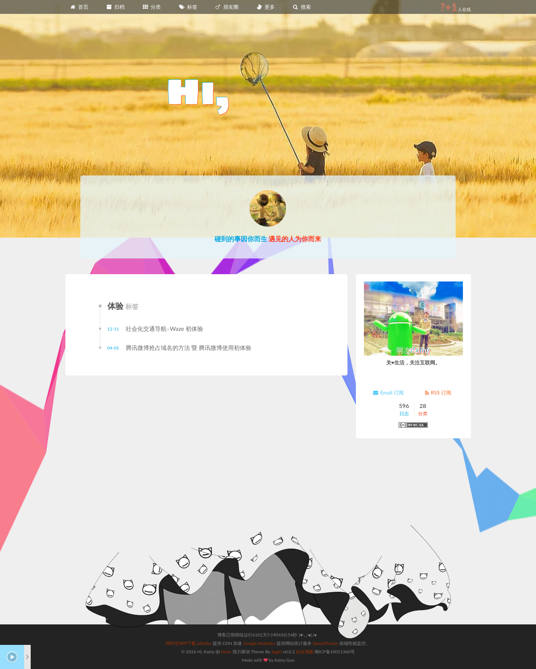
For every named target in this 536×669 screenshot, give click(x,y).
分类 (151, 7)
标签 (187, 7)
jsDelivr (204, 643)
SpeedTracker (325, 643)
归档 (115, 7)
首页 (79, 7)
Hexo (226, 651)
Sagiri (276, 651)
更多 (265, 7)
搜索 (301, 7)
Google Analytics (259, 643)
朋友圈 (226, 7)
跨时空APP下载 (181, 643)
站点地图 (304, 651)
